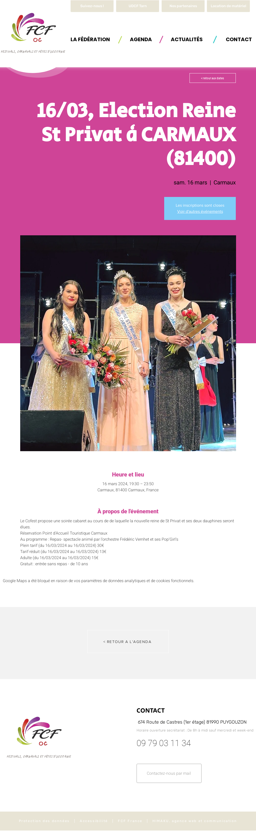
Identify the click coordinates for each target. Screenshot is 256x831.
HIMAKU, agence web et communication (194, 821)
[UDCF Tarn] (137, 6)
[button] (228, 6)
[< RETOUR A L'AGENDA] (128, 641)
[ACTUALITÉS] (187, 39)
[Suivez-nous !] (92, 6)
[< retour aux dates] (213, 78)
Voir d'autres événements (200, 211)
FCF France (130, 821)
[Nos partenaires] (183, 6)
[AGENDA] (141, 39)
